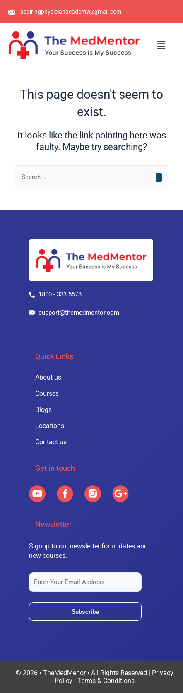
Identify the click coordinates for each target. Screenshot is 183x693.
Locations (49, 426)
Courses (47, 393)
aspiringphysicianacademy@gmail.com (70, 11)
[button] (161, 45)
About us (48, 377)
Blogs (43, 410)
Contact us (51, 442)
